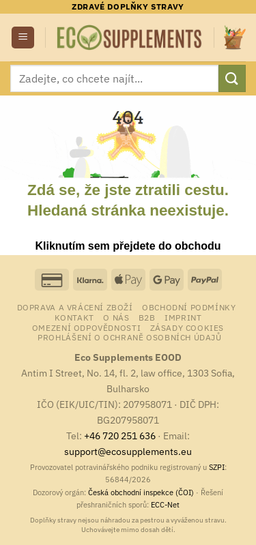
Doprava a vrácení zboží (75, 306)
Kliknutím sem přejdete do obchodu (128, 246)
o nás (116, 317)
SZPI (217, 467)
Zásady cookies (187, 327)
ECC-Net (165, 505)
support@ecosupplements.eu (128, 451)
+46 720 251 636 (120, 435)
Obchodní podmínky (189, 306)
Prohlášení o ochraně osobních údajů (129, 337)
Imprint (183, 317)
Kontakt (74, 317)
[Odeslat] (232, 78)
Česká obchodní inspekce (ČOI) (141, 492)
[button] (23, 38)
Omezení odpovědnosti (86, 327)
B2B (147, 317)
